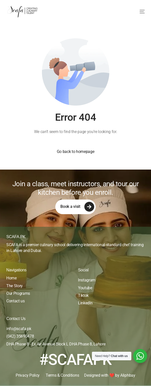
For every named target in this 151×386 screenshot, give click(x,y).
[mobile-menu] (138, 11)
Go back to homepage (75, 151)
